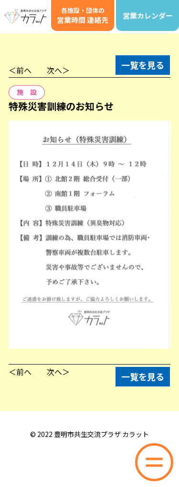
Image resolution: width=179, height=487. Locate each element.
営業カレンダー (148, 15)
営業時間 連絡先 (82, 15)
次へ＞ (58, 70)
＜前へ (20, 70)
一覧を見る (142, 65)
